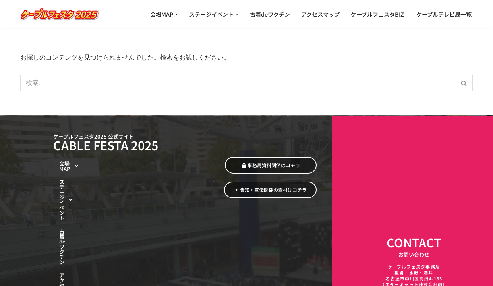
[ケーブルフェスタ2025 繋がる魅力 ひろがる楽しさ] (60, 14)
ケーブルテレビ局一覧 (444, 14)
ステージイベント (86, 191)
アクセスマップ (320, 14)
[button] (176, 14)
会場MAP (76, 176)
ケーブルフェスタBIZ (378, 14)
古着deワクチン (270, 14)
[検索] (237, 83)
